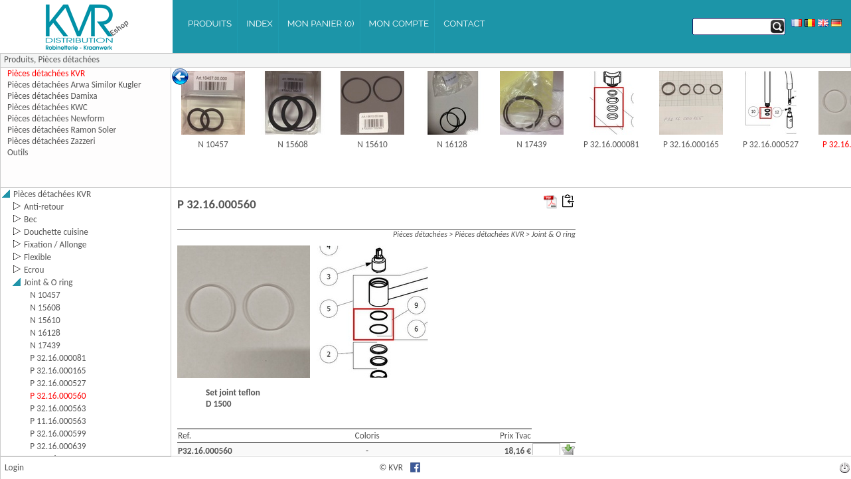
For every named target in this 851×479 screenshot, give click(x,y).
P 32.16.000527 (771, 144)
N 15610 (372, 144)
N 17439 (531, 144)
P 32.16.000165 (691, 144)
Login (14, 467)
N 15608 (292, 144)
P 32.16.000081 (611, 144)
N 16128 (452, 144)
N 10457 (213, 144)
